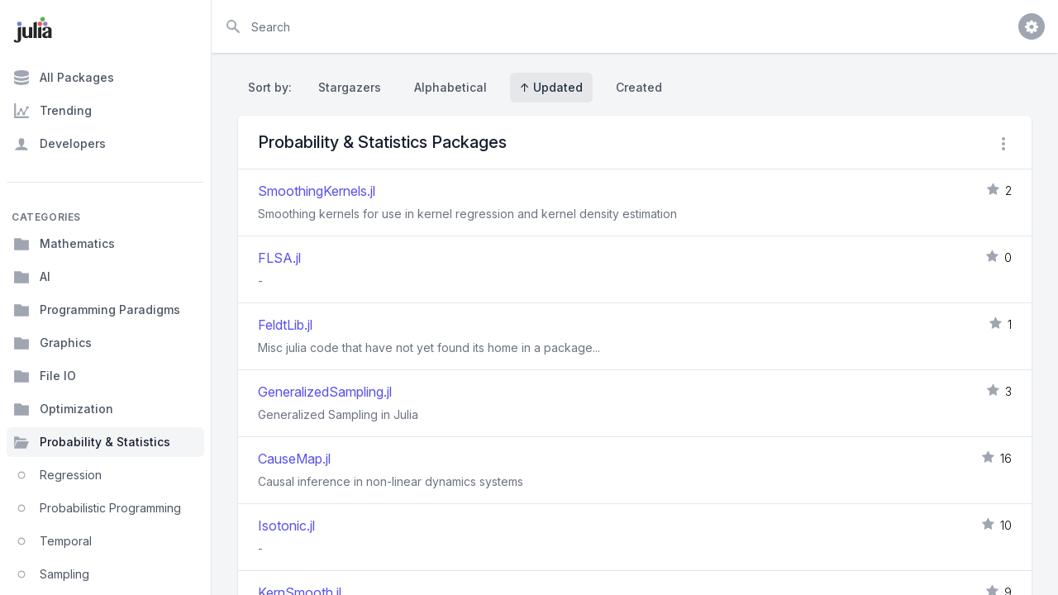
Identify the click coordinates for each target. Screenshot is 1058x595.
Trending (52, 110)
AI (31, 277)
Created (639, 87)
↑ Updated (551, 87)
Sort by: (273, 87)
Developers (59, 144)
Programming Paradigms (96, 310)
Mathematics (64, 244)
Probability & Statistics (91, 442)
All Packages (63, 77)
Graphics (52, 343)
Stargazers (349, 87)
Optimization (63, 409)
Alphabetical (450, 87)
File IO (44, 376)
